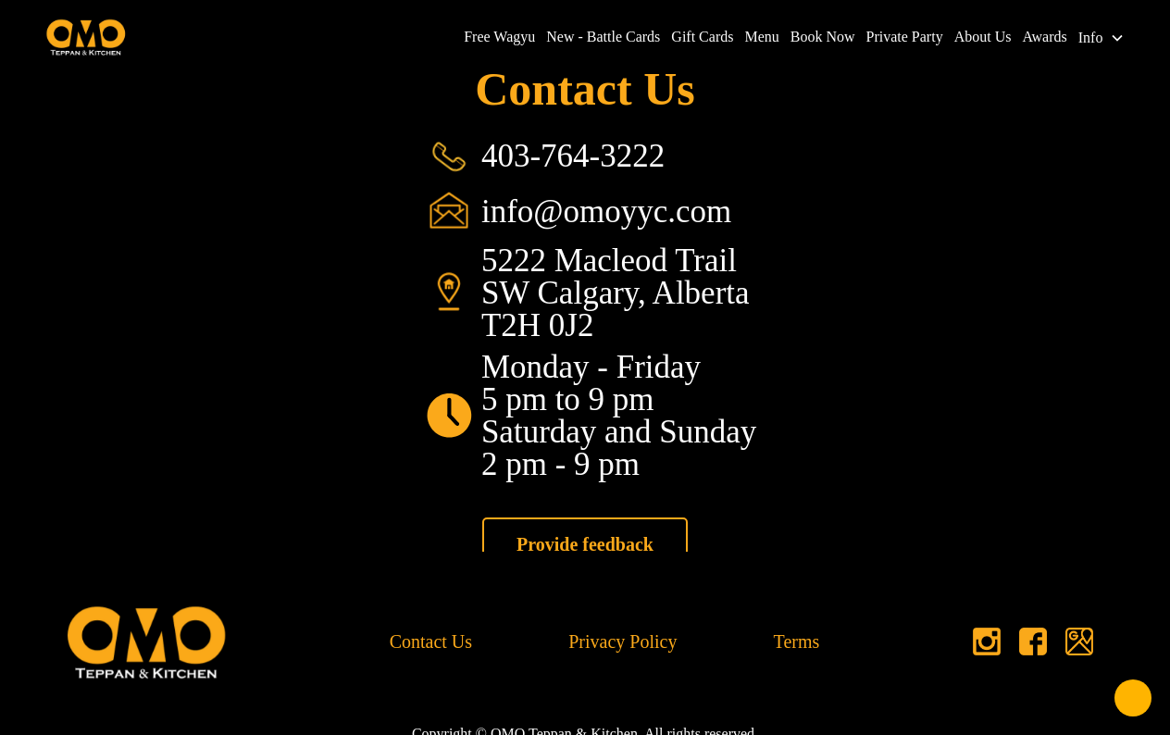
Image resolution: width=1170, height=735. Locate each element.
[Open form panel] (1132, 697)
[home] (86, 37)
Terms (797, 641)
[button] (1103, 38)
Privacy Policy (622, 641)
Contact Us (431, 641)
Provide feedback (585, 544)
